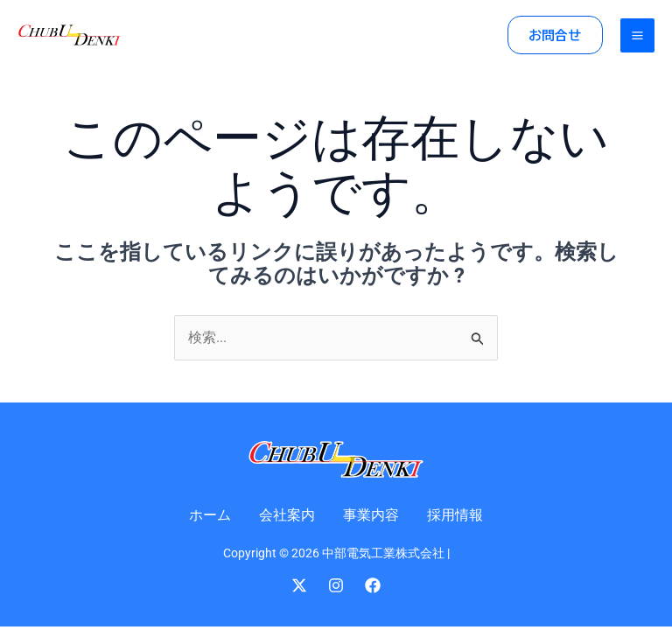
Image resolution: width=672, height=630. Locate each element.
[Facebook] (373, 585)
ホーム (210, 515)
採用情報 (455, 515)
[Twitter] (299, 585)
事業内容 (371, 515)
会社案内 (287, 515)
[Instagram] (336, 585)
